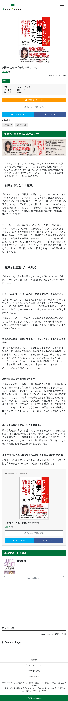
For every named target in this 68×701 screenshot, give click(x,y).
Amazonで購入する (34, 107)
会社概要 (34, 660)
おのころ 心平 (21, 125)
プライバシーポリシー (34, 665)
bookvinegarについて (33, 671)
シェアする (50, 114)
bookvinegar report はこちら (53, 634)
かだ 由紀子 (7, 125)
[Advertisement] (34, 603)
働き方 (6, 81)
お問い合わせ (34, 676)
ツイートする (18, 114)
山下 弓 (5, 72)
